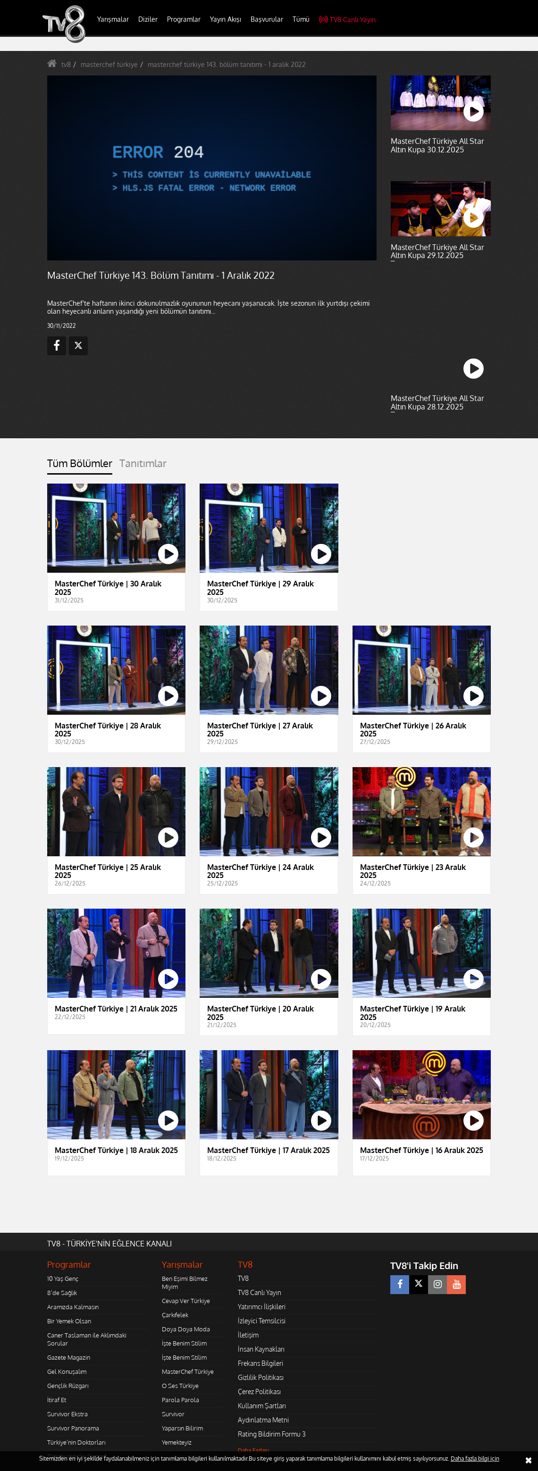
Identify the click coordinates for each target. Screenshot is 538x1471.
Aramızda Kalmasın (73, 1307)
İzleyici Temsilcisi (262, 1321)
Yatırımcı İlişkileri (262, 1307)
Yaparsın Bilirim (182, 1428)
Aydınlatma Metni (263, 1420)
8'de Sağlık (62, 1292)
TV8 (243, 1278)
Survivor (173, 1414)
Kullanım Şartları (262, 1406)
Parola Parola (180, 1400)
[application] (212, 168)
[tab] (79, 466)
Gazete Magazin (68, 1357)
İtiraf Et (56, 1400)
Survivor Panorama (73, 1428)
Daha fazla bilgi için (475, 1458)
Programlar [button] (184, 19)
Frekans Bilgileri (260, 1363)
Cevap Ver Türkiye (186, 1300)
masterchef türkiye (109, 64)
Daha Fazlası (253, 1450)
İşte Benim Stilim (184, 1343)
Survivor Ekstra (67, 1414)
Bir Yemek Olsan (69, 1321)
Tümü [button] (301, 19)
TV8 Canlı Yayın (347, 20)
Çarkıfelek (175, 1315)
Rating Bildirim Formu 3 (272, 1434)
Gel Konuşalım (66, 1371)
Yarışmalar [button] (113, 19)
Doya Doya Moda (186, 1329)
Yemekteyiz (177, 1442)
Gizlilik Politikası (261, 1377)
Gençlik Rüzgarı (67, 1385)
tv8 (66, 64)
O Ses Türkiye (180, 1385)
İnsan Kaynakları (261, 1349)
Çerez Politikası (259, 1391)
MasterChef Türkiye (188, 1371)
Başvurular (267, 19)
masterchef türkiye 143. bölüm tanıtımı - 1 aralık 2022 (227, 64)
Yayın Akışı (225, 19)
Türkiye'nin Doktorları (76, 1442)
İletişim (248, 1335)
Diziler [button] (148, 19)
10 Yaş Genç (62, 1278)
